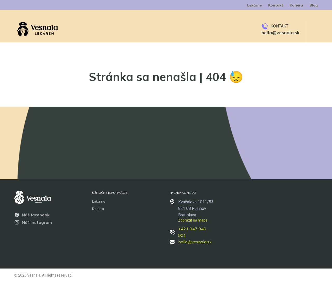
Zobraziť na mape (193, 220)
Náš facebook (32, 214)
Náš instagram (33, 222)
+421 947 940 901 (188, 232)
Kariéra (296, 5)
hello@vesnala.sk (280, 33)
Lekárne (254, 5)
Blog (313, 5)
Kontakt (275, 5)
